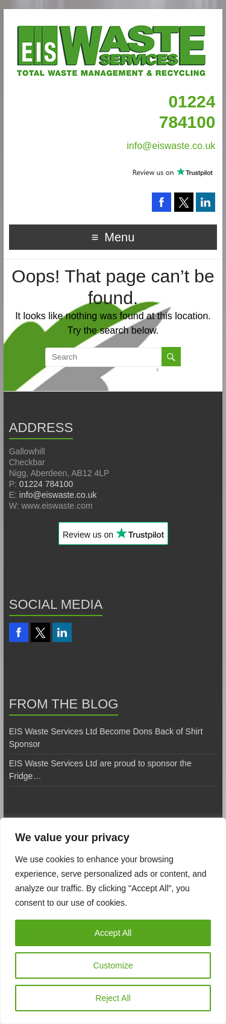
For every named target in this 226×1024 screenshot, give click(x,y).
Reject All (112, 998)
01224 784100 (46, 484)
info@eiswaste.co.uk (171, 146)
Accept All (113, 933)
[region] (113, 921)
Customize (113, 965)
